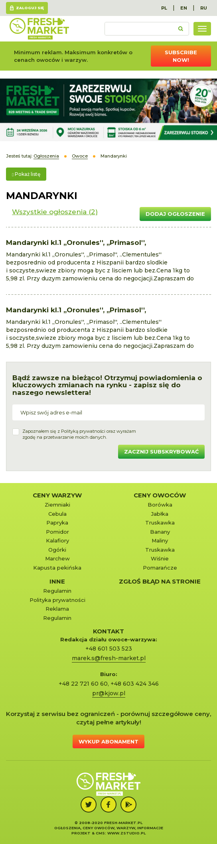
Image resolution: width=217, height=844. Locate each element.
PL (164, 8)
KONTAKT (108, 631)
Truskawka (160, 522)
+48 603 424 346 (134, 683)
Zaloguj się (30, 8)
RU (203, 8)
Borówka (160, 504)
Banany (160, 531)
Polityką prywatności (83, 431)
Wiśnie (160, 558)
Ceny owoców (160, 495)
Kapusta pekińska (57, 567)
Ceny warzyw (57, 495)
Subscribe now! (181, 56)
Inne (57, 581)
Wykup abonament (108, 741)
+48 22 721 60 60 (83, 683)
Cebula (57, 514)
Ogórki (57, 549)
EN (183, 8)
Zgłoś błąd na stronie (160, 581)
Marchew (57, 558)
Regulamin (57, 591)
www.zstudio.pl (126, 833)
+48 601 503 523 (108, 648)
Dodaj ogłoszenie (175, 214)
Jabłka (159, 514)
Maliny (160, 540)
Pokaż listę (26, 174)
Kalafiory (57, 540)
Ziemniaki (57, 504)
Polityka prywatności (57, 600)
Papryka (57, 522)
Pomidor (57, 531)
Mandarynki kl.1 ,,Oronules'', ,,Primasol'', (76, 242)
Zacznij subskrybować (161, 451)
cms (100, 833)
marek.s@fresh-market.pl (109, 658)
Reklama (57, 608)
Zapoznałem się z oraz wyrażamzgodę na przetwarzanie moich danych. (79, 434)
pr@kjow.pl (108, 693)
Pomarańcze (160, 567)
